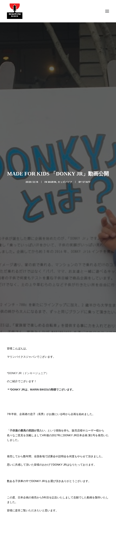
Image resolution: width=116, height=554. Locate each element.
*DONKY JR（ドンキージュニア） (28, 302)
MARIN (52, 146)
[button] (107, 11)
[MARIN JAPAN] (58, 11)
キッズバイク (65, 146)
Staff (86, 146)
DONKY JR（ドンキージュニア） (27, 548)
